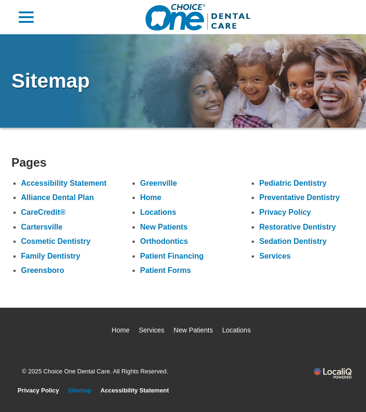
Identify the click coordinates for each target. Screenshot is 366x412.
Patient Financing (171, 256)
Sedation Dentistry (292, 241)
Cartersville (41, 227)
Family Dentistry (50, 256)
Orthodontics (164, 241)
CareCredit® (43, 212)
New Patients (164, 227)
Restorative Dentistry (297, 227)
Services (275, 256)
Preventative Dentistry (299, 197)
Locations (158, 212)
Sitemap (50, 81)
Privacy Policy (285, 212)
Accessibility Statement (64, 183)
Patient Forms (165, 270)
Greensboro (42, 270)
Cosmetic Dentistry (56, 241)
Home (150, 197)
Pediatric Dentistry (292, 183)
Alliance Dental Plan (57, 197)
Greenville (158, 183)
